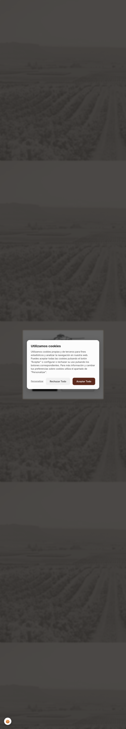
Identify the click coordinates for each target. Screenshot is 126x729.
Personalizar (37, 381)
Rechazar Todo (58, 381)
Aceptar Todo (83, 381)
